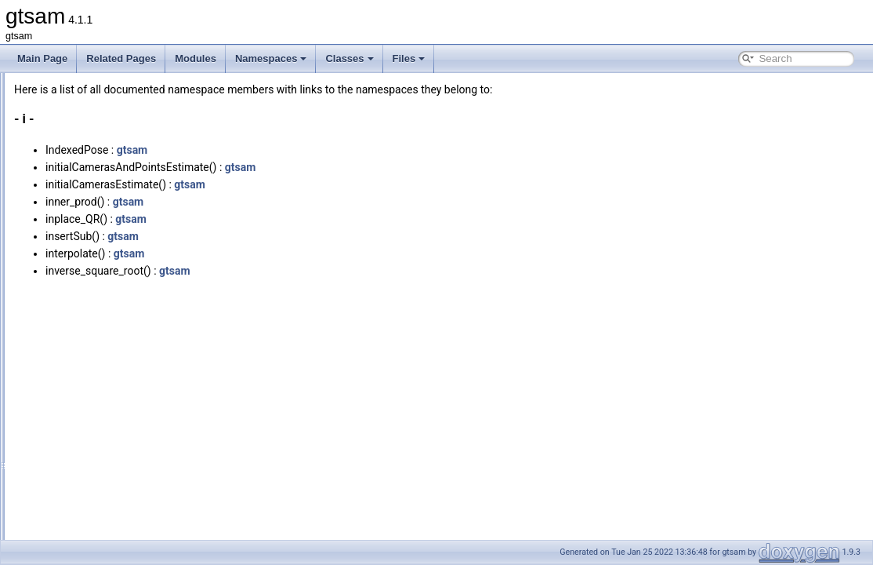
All (57, 158)
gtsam (328, 150)
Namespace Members (85, 141)
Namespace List (73, 123)
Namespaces (271, 58)
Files (409, 58)
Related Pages (121, 58)
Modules (195, 58)
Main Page (42, 58)
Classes (349, 58)
